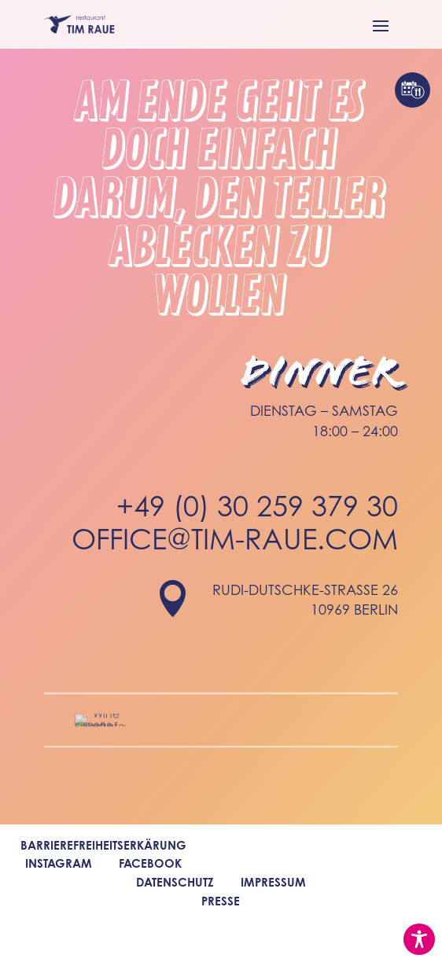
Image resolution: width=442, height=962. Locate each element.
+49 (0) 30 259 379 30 (257, 512)
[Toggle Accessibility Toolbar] (419, 939)
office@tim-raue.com (235, 546)
